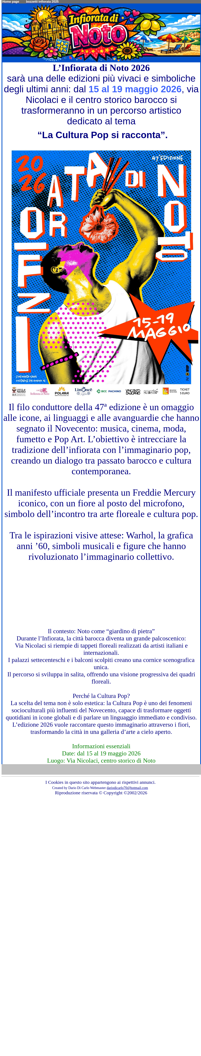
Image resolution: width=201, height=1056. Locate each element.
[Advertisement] (101, 589)
